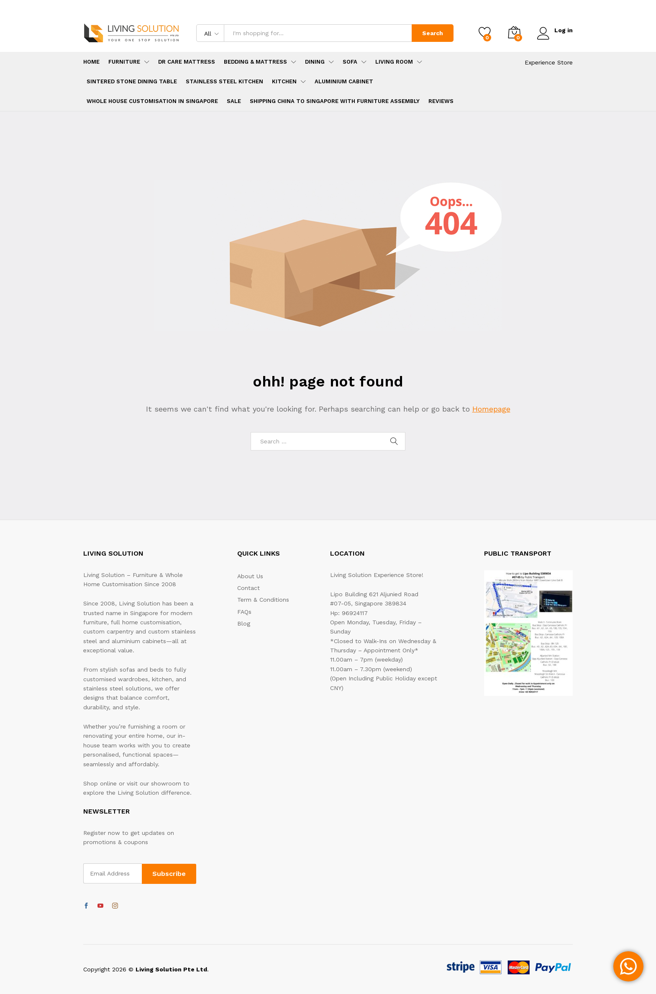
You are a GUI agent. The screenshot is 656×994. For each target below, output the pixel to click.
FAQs (244, 611)
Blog (243, 623)
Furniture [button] (124, 61)
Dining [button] (315, 61)
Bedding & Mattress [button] (255, 61)
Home (91, 61)
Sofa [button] (350, 61)
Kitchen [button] (284, 81)
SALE (234, 101)
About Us (250, 576)
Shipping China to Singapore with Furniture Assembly (335, 101)
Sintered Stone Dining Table (132, 81)
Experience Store (549, 62)
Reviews (441, 101)
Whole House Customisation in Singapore (152, 101)
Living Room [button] (394, 61)
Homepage (491, 408)
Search (432, 33)
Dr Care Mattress (186, 61)
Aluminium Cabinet (344, 81)
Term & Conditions (263, 599)
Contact (248, 588)
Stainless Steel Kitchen (224, 81)
